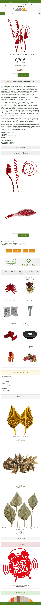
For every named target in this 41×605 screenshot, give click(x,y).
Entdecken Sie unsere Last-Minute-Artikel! (20, 585)
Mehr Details (20, 147)
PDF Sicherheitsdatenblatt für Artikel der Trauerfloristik (13, 244)
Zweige (4, 388)
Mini (25, 251)
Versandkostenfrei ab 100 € (11, 1)
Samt (4, 383)
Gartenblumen (6, 379)
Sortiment (18, 251)
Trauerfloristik (4, 16)
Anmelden (20, 6)
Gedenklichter (6, 376)
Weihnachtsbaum (7, 386)
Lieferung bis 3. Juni (31, 1)
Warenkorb (34, 5)
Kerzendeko (6, 390)
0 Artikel (4, 603)
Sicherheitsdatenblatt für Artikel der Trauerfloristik (12, 243)
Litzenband (5, 381)
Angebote (21, 396)
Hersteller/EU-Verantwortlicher (8, 242)
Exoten (9, 16)
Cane (9, 251)
